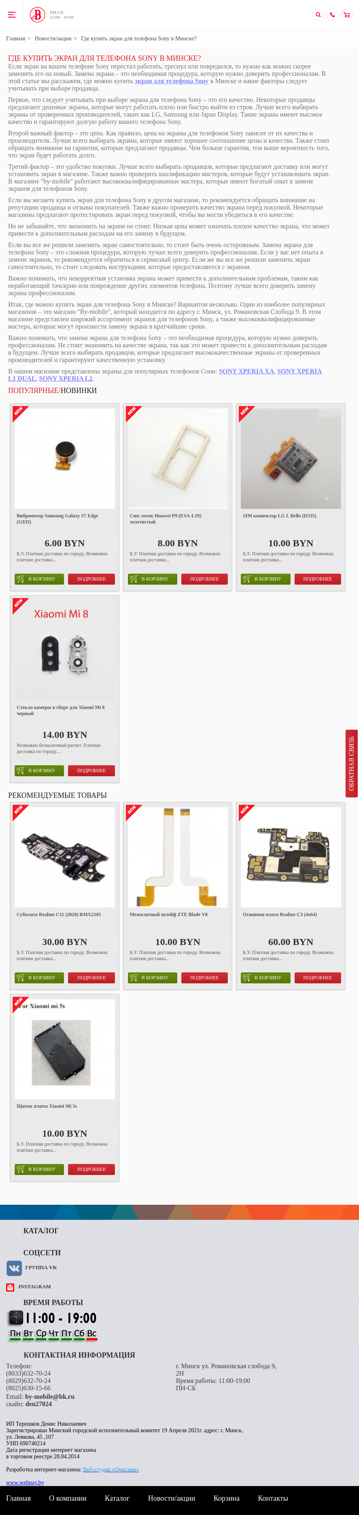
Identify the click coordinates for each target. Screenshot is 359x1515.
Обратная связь (351, 763)
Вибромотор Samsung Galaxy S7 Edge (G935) (57, 519)
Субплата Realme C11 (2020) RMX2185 (59, 914)
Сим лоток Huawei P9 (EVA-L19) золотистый (165, 519)
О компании (67, 1498)
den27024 (38, 1403)
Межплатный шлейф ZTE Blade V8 (169, 914)
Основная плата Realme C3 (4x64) (280, 914)
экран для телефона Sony (172, 80)
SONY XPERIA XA (246, 371)
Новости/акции (53, 38)
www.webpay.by (25, 1483)
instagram (34, 1286)
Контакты (273, 1498)
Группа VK (41, 1267)
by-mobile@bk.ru (50, 1396)
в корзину (36, 579)
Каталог (117, 1498)
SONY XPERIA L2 (66, 378)
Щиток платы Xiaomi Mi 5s (47, 1106)
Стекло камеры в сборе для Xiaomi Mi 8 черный (61, 710)
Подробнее (91, 579)
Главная (15, 38)
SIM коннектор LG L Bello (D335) (279, 516)
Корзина (227, 1498)
